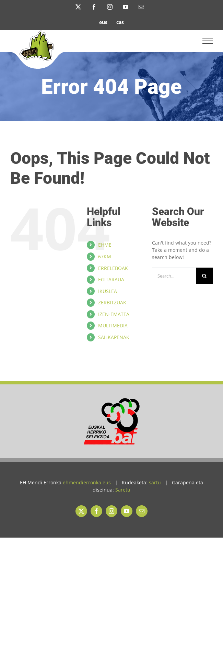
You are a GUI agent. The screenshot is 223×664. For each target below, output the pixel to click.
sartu (155, 482)
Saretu (122, 489)
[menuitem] (103, 22)
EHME (105, 244)
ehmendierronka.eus (87, 482)
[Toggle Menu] (208, 41)
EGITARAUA (111, 279)
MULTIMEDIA (113, 325)
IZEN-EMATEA (113, 314)
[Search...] (174, 276)
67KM (104, 256)
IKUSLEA (107, 291)
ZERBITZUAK (112, 302)
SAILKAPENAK (113, 337)
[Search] (204, 276)
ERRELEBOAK (113, 268)
